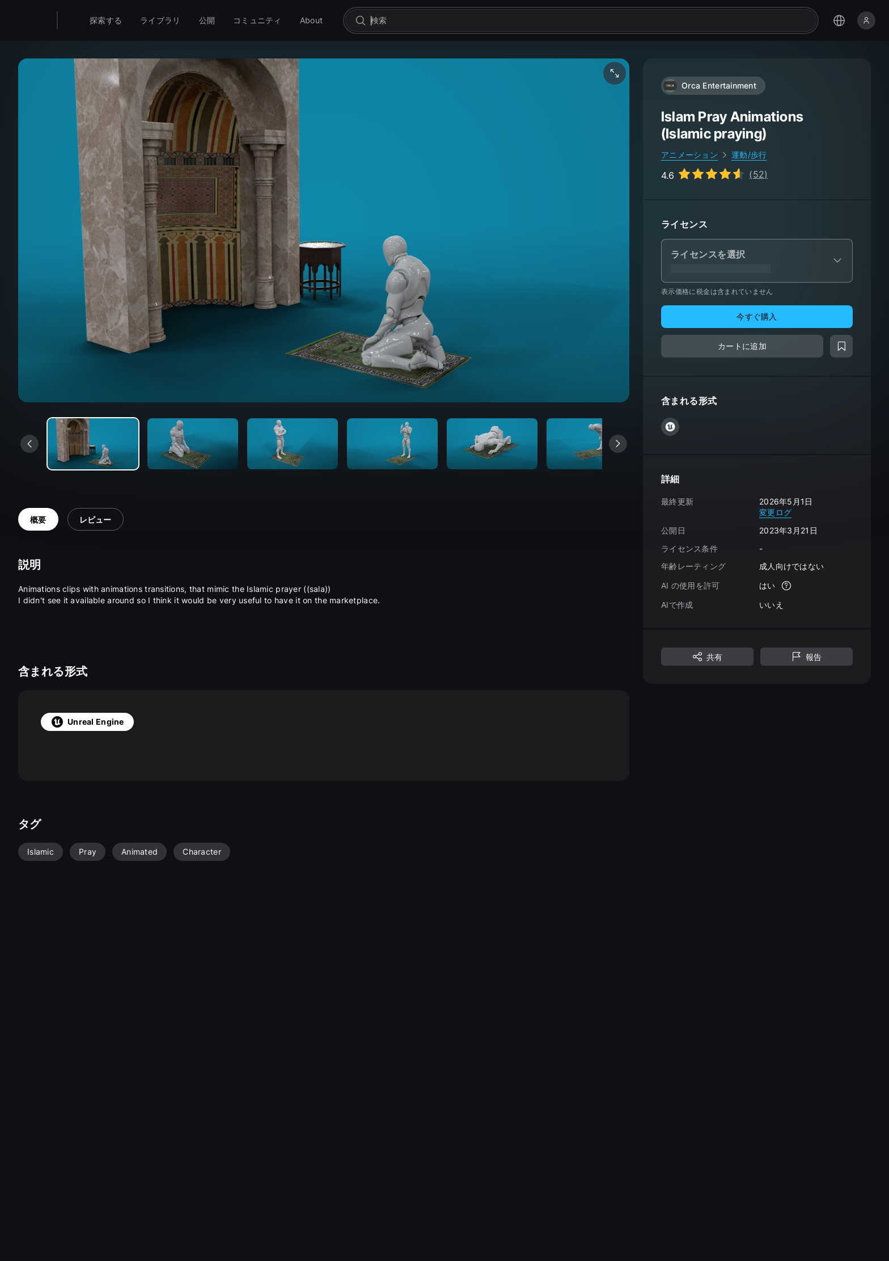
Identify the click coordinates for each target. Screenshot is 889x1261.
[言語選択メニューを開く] (839, 20)
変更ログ (775, 512)
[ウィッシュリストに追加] (841, 346)
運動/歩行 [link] (749, 154)
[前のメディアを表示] (29, 444)
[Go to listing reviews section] (714, 174)
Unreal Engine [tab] (87, 722)
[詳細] (787, 585)
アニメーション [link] (689, 154)
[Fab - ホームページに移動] (85, 20)
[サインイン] (866, 20)
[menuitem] (134, 20)
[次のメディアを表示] (618, 444)
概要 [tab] (38, 519)
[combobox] (603, 20)
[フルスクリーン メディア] (614, 73)
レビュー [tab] (95, 519)
